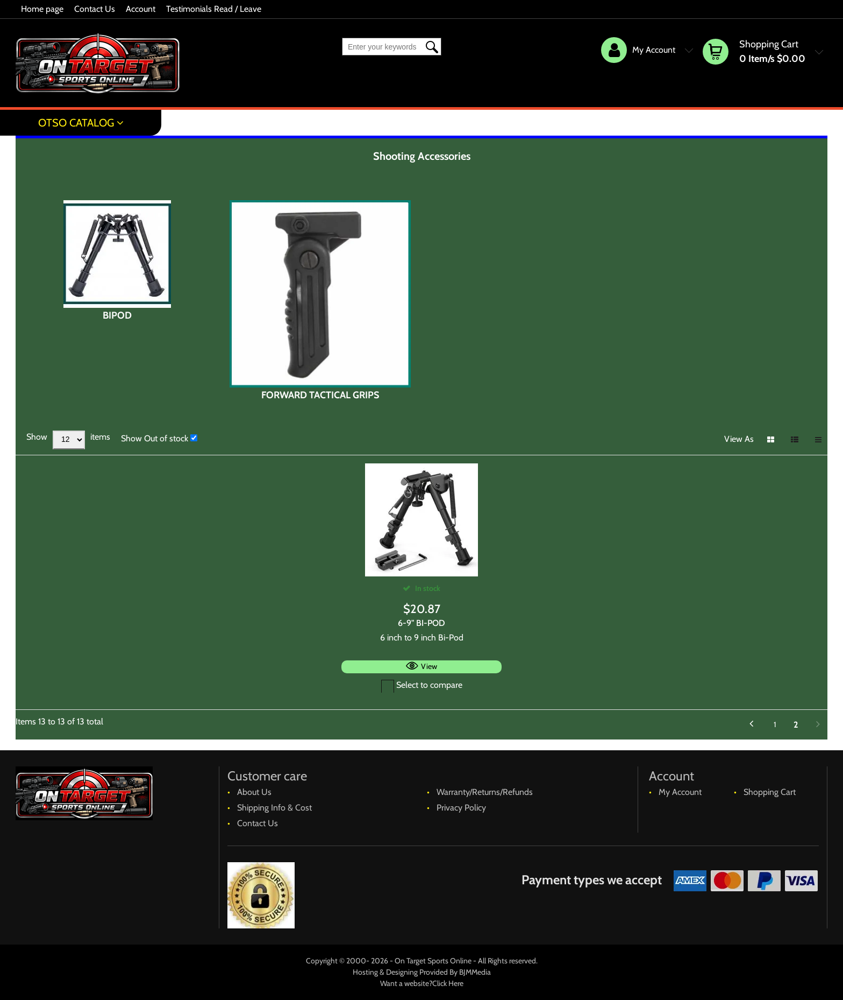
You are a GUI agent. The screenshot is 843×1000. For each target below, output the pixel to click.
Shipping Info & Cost (274, 807)
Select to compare (421, 685)
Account (140, 9)
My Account (680, 792)
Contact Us (94, 9)
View (429, 666)
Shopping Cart (770, 792)
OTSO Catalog (76, 122)
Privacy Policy (461, 807)
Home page (42, 9)
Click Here (447, 983)
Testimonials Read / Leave (213, 9)
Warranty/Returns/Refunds (485, 792)
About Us (254, 792)
